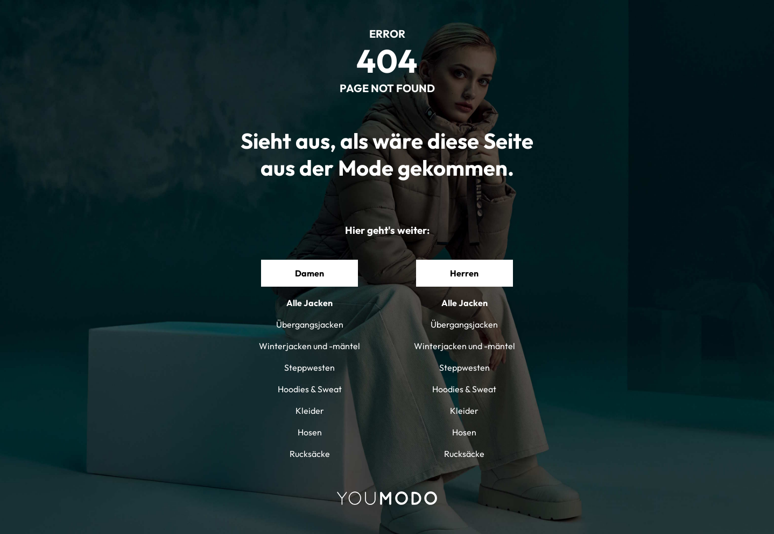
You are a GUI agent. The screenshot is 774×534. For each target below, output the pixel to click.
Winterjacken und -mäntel (309, 346)
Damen (309, 273)
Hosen (310, 432)
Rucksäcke (310, 453)
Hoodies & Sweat (310, 389)
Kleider (309, 410)
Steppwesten (309, 367)
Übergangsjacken (309, 324)
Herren (464, 273)
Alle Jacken (309, 302)
